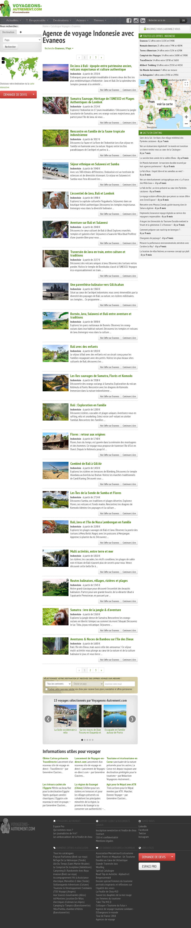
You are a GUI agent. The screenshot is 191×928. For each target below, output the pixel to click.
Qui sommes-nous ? (63, 830)
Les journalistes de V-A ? (65, 833)
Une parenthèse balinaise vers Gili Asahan (97, 284)
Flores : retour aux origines (87, 434)
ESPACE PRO (149, 866)
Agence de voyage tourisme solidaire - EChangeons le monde (115, 910)
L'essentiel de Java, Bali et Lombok (92, 193)
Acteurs (82, 20)
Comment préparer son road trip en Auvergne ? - (160, 231)
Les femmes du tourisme (108, 898)
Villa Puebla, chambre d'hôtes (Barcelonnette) (68, 910)
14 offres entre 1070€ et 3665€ (159, 60)
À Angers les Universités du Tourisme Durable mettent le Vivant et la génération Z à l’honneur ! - (164, 223)
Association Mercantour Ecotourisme (114, 853)
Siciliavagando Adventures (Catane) (71, 884)
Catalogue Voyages (60, 26)
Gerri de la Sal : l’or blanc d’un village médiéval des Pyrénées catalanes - (161, 139)
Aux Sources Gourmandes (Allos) (69, 895)
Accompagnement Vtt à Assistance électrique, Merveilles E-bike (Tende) (71, 879)
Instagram (144, 836)
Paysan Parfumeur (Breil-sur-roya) (70, 856)
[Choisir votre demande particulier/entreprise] (33, 94)
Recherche (59, 48)
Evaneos (76, 26)
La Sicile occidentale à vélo (65, 731)
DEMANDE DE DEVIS (15, 94)
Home (46, 26)
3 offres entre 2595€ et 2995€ (159, 74)
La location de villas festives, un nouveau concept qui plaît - (164, 253)
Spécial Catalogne (105, 870)
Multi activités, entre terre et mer (91, 551)
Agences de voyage (105, 919)
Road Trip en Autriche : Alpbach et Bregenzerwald (112, 875)
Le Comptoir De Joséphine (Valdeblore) (72, 867)
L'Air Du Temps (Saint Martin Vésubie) (71, 863)
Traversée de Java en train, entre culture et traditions (97, 254)
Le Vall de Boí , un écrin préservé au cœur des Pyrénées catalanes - (163, 189)
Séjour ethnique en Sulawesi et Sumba (94, 164)
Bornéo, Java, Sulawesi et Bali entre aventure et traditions (100, 316)
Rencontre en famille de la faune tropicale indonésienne (97, 133)
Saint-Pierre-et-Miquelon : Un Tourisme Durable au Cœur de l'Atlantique (115, 858)
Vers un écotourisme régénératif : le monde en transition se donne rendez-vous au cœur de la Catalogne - (164, 150)
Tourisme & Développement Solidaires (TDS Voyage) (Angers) (72, 889)
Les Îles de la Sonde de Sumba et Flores (95, 493)
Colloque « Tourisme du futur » (111, 905)
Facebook (143, 830)
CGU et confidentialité (107, 837)
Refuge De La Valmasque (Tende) (69, 860)
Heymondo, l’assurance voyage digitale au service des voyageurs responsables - (163, 214)
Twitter (142, 833)
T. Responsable (37, 20)
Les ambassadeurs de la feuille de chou (72, 836)
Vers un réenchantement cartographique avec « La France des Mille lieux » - (164, 181)
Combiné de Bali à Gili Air (86, 463)
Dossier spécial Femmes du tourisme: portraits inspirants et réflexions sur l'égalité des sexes (114, 884)
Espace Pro (58, 826)
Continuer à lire (129, 89)
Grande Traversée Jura (107, 863)
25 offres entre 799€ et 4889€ (161, 45)
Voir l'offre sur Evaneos (109, 89)
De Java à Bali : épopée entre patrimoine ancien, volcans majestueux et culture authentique (101, 68)
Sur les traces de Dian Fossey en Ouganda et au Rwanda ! (90, 732)
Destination (8, 32)
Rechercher (10, 46)
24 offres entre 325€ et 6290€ (161, 50)
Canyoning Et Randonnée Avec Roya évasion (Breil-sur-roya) (71, 872)
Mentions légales (104, 840)
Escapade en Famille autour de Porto (115, 731)
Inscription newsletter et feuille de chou (116, 830)
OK (183, 20)
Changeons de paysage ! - (156, 238)
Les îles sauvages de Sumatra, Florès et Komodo (101, 376)
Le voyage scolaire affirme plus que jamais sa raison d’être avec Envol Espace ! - (165, 198)
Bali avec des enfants (84, 346)
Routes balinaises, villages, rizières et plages (99, 580)
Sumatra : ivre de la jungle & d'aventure (95, 610)
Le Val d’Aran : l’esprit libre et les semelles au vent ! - (162, 173)
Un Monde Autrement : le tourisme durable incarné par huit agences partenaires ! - (163, 164)
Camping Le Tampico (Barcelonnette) (72, 905)
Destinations (62, 20)
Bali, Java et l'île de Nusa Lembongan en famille (100, 522)
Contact (100, 834)
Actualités (13, 20)
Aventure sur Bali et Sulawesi (89, 222)
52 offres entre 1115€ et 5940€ (157, 40)
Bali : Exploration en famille (88, 405)
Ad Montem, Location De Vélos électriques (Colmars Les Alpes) (69, 900)
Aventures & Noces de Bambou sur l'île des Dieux (102, 639)
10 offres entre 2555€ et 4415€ (161, 65)
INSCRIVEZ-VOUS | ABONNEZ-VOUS (163, 29)
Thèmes (100, 20)
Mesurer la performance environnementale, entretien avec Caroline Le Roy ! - (164, 244)
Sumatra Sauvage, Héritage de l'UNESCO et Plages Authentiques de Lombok (102, 100)
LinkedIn (143, 826)
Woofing (100, 867)
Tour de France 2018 (106, 916)
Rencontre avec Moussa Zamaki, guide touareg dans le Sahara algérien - (163, 206)
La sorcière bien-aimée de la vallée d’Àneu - (164, 158)
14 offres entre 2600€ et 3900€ (164, 55)
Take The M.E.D (103, 902)
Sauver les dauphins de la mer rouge (114, 895)
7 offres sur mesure (158, 70)
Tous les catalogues (63, 853)
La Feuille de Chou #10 (107, 891)
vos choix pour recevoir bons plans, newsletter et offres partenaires (88, 689)
